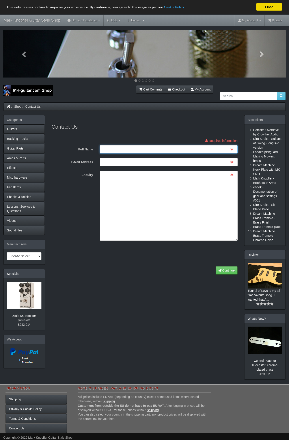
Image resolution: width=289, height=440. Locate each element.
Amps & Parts (16, 158)
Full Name (85, 149)
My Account (201, 89)
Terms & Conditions (22, 418)
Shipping (15, 399)
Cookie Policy (174, 7)
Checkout (176, 89)
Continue (226, 270)
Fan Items (14, 187)
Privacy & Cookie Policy (25, 409)
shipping (109, 401)
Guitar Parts (15, 148)
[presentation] (204, 253)
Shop (18, 106)
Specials (13, 273)
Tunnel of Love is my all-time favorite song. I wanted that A (264, 295)
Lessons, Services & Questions (21, 209)
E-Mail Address (82, 162)
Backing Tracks (17, 139)
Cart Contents (150, 89)
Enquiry (87, 175)
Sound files (14, 230)
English (136, 20)
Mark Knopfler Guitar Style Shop (32, 20)
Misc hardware (17, 177)
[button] (24, 54)
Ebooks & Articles (19, 197)
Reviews (253, 255)
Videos (12, 220)
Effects (12, 168)
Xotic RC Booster (24, 316)
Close (269, 7)
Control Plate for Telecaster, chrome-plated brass (265, 365)
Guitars (12, 129)
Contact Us (33, 106)
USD (114, 20)
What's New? (257, 318)
